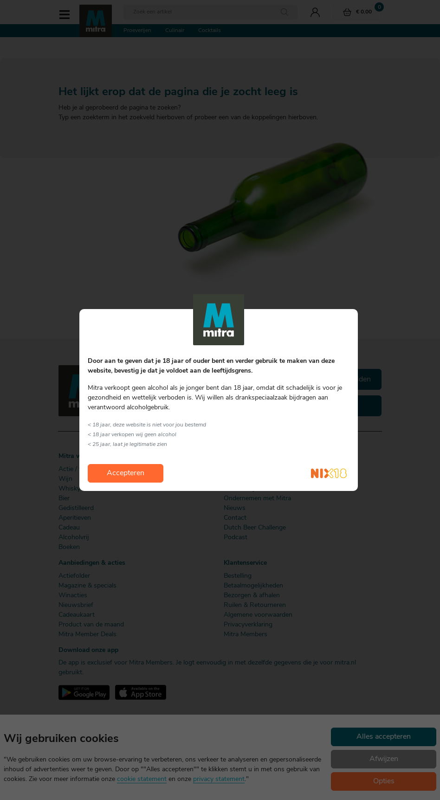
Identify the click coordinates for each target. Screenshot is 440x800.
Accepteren (125, 473)
